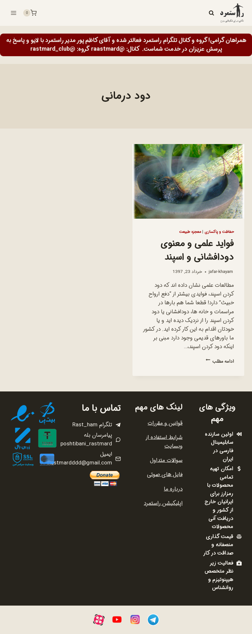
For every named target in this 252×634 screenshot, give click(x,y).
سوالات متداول (166, 460)
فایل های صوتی (165, 474)
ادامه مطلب (220, 361)
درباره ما (173, 489)
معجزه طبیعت (190, 232)
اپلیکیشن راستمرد (163, 503)
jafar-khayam (221, 271)
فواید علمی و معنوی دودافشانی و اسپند (197, 251)
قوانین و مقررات (165, 423)
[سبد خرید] (30, 12)
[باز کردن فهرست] (14, 13)
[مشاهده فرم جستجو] (211, 12)
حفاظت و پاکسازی (219, 232)
